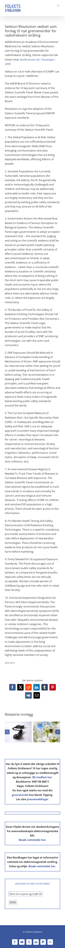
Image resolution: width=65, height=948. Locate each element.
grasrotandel (20, 795)
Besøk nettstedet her (32, 840)
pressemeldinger (37, 799)
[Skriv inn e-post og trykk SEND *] (25, 894)
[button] (7, 731)
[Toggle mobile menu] (58, 5)
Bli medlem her (42, 777)
